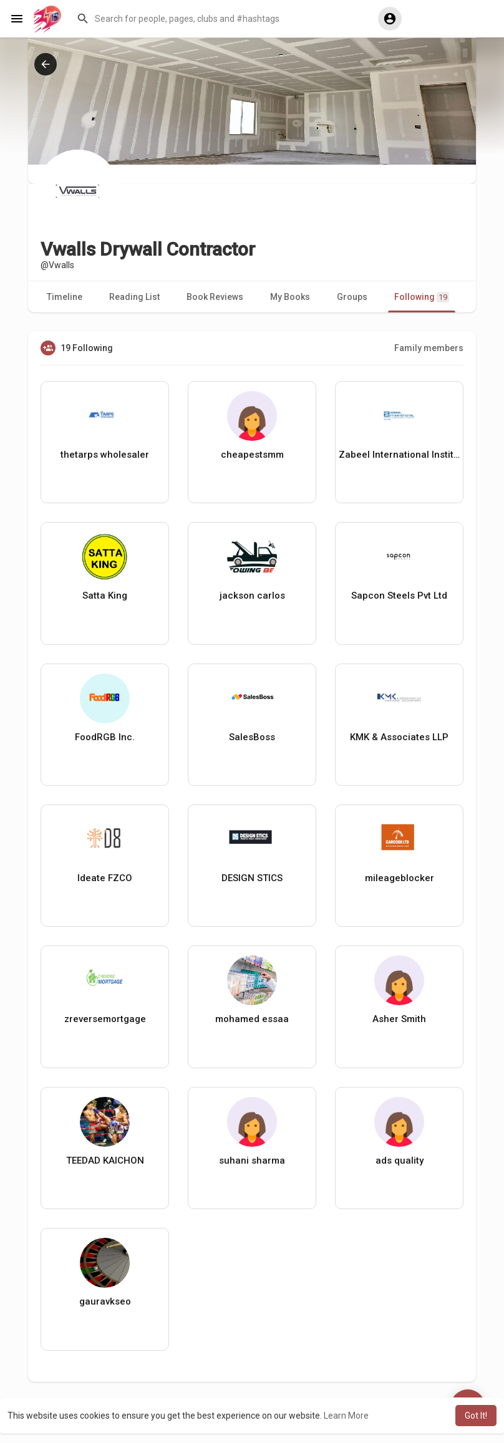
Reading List (134, 297)
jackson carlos (252, 595)
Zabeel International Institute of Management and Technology (399, 454)
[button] (218, 18)
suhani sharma (252, 1160)
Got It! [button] (476, 1416)
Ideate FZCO (104, 878)
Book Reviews (215, 297)
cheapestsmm (252, 454)
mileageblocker (399, 878)
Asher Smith (399, 1019)
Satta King (104, 595)
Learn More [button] (346, 1416)
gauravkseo (105, 1301)
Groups (352, 297)
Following (421, 297)
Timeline (64, 297)
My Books (290, 297)
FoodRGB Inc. (105, 737)
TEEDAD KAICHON (105, 1160)
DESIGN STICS (252, 878)
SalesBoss (252, 737)
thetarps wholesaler (105, 454)
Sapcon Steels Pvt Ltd (399, 595)
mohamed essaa (252, 1019)
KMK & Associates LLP (399, 737)
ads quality (400, 1160)
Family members (428, 348)
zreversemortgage (105, 1019)
